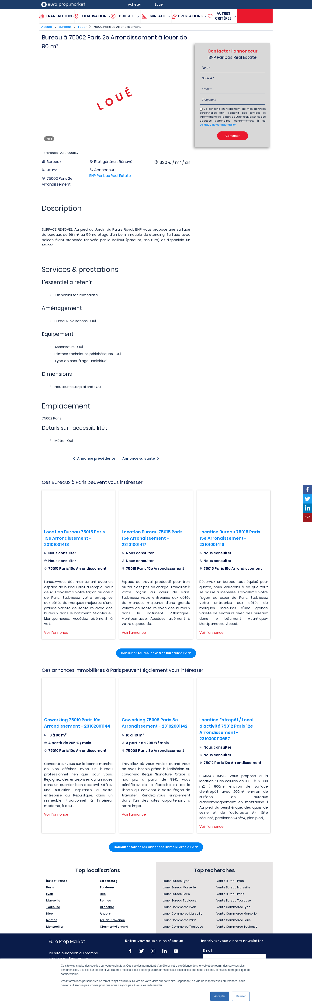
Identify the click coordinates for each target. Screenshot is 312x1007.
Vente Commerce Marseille (236, 913)
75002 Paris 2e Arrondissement (117, 27)
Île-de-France (56, 881)
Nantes (51, 920)
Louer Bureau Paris (176, 894)
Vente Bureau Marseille (233, 887)
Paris (50, 887)
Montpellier (55, 927)
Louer (82, 27)
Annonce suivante (138, 458)
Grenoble (107, 907)
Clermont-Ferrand (114, 927)
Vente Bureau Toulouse (233, 900)
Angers (105, 913)
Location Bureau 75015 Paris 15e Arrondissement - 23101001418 (74, 538)
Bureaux (65, 27)
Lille (103, 894)
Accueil (46, 27)
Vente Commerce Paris (233, 920)
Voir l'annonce (56, 632)
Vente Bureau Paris (230, 894)
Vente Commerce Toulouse (236, 927)
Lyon (49, 894)
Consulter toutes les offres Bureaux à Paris (156, 653)
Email (207, 950)
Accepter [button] (219, 996)
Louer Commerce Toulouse (183, 927)
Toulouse (53, 907)
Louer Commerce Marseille (182, 913)
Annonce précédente (96, 458)
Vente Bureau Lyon (230, 881)
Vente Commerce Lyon (233, 907)
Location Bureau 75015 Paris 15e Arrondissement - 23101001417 (152, 538)
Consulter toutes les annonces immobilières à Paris (156, 847)
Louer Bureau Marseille (179, 887)
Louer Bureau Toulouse (180, 900)
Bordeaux (107, 887)
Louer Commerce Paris (179, 920)
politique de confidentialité (218, 125)
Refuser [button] (241, 996)
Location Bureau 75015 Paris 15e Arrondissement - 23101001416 (229, 538)
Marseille (53, 900)
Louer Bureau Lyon (176, 881)
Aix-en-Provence (112, 920)
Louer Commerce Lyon (179, 907)
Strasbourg (109, 881)
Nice (49, 913)
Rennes (105, 900)
